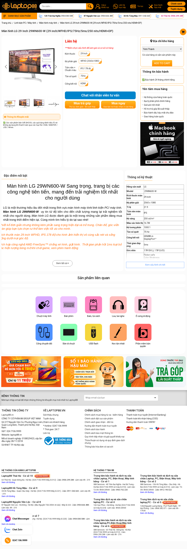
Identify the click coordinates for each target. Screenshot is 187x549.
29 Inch (84, 53)
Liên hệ (46, 433)
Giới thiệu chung (50, 415)
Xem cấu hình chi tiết (155, 265)
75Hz (83, 76)
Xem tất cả (62, 263)
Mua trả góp (82, 104)
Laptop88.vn (8, 415)
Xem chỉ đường (8, 482)
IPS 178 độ (86, 68)
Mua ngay (118, 104)
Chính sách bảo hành (95, 429)
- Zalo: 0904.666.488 (80, 505)
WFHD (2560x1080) (90, 61)
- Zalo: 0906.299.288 (65, 480)
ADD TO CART (162, 63)
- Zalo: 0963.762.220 (119, 490)
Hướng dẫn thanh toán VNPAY (140, 422)
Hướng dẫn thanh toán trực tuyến (101, 426)
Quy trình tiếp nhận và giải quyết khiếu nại (104, 436)
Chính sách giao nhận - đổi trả (99, 422)
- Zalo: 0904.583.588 (76, 519)
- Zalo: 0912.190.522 (163, 490)
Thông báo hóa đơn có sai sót (99, 446)
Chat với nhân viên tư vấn (100, 95)
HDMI (83, 83)
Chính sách (176, 3)
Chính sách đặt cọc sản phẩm (99, 418)
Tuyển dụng (176, 9)
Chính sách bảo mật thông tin (99, 433)
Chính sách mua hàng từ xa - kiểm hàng (104, 415)
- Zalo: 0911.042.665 (70, 491)
